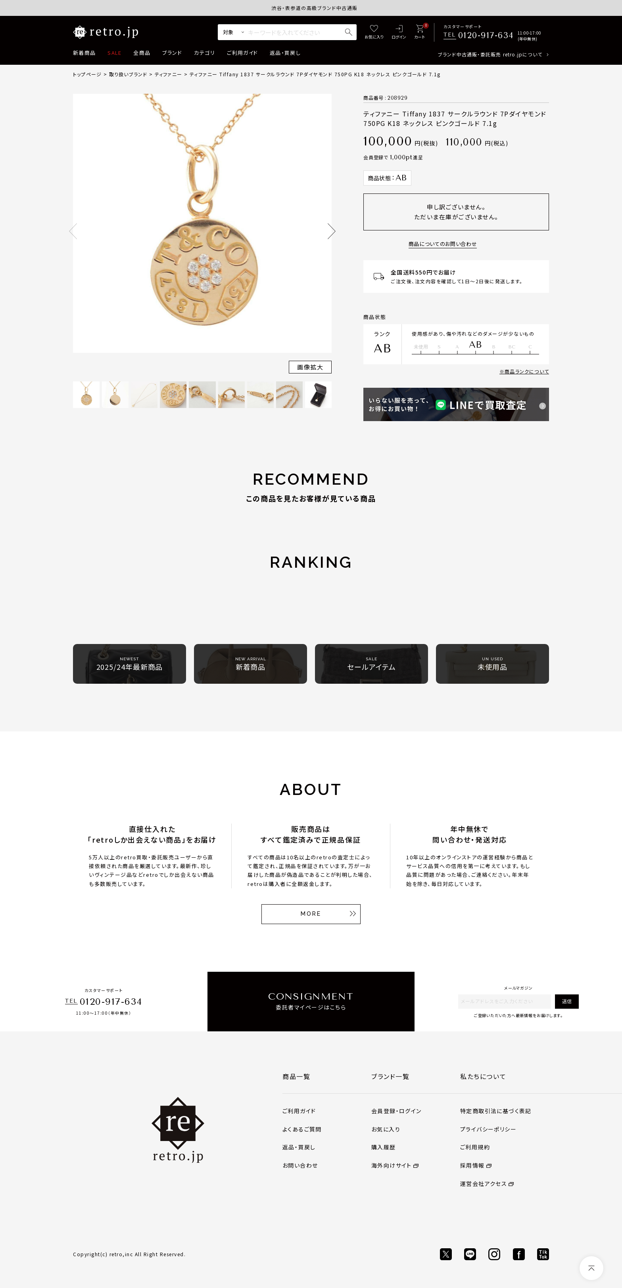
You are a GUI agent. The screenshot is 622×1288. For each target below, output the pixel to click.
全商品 (141, 52)
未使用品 (493, 664)
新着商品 (84, 52)
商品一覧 (296, 1076)
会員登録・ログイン (396, 1111)
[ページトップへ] (591, 1268)
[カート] (419, 32)
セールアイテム (371, 664)
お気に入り (385, 1129)
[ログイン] (399, 32)
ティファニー (168, 74)
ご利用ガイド (242, 52)
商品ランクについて (527, 371)
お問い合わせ (300, 1165)
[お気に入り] (374, 32)
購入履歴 (383, 1147)
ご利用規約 (475, 1147)
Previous (73, 231)
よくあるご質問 (302, 1129)
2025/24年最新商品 (129, 664)
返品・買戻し (285, 52)
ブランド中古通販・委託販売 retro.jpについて (490, 54)
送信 (567, 1001)
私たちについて (483, 1076)
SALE (114, 52)
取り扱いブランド (128, 74)
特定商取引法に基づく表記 (496, 1111)
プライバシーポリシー (488, 1129)
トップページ (87, 74)
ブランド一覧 (390, 1076)
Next (332, 231)
